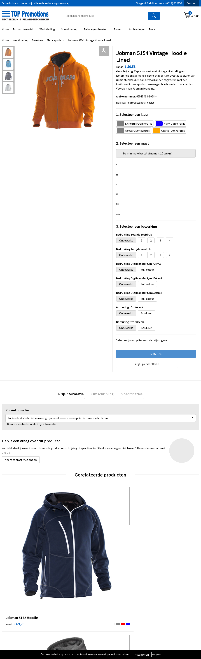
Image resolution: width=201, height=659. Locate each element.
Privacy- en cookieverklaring (122, 605)
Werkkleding (47, 29)
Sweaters (37, 40)
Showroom (160, 600)
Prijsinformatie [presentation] (73, 394)
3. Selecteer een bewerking (136, 226)
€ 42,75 (163, 542)
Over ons (61, 600)
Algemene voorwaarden (119, 600)
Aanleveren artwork (166, 605)
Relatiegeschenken (95, 29)
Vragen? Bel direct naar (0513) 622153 (159, 3)
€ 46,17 (113, 542)
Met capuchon (55, 40)
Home (5, 40)
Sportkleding (69, 29)
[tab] (73, 394)
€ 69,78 (15, 542)
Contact (192, 3)
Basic (152, 29)
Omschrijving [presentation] (102, 394)
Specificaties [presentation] (129, 394)
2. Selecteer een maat (132, 143)
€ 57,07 (64, 548)
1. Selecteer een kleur (132, 114)
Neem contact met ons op (21, 461)
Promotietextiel (23, 29)
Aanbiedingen (136, 29)
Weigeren (156, 654)
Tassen (118, 29)
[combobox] (105, 16)
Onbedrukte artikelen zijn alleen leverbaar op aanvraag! (36, 3)
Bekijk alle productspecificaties (136, 102)
